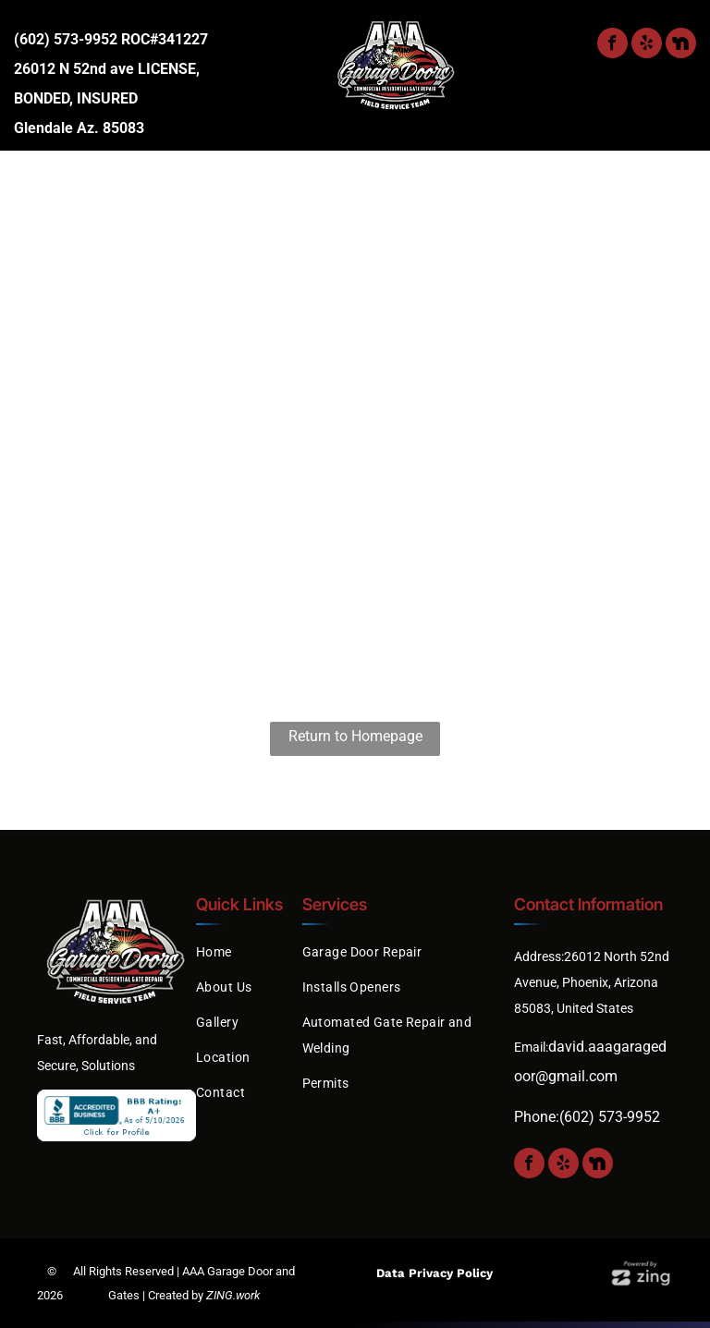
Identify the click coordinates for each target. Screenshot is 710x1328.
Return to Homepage (355, 736)
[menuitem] (78, 186)
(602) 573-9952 (65, 39)
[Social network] (681, 45)
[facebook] (612, 45)
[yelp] (646, 45)
